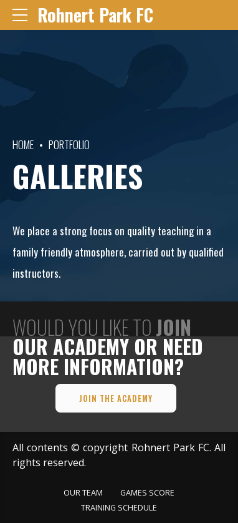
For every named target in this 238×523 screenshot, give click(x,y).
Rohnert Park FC (95, 14)
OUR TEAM (83, 492)
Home (23, 144)
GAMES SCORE (147, 492)
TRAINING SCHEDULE (119, 507)
